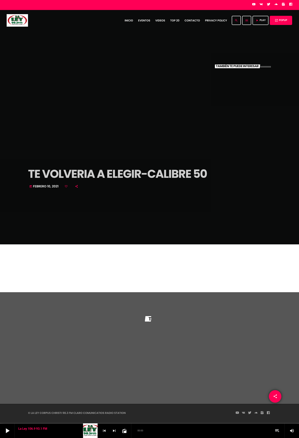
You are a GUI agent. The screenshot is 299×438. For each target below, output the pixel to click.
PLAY (260, 20)
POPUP (281, 20)
